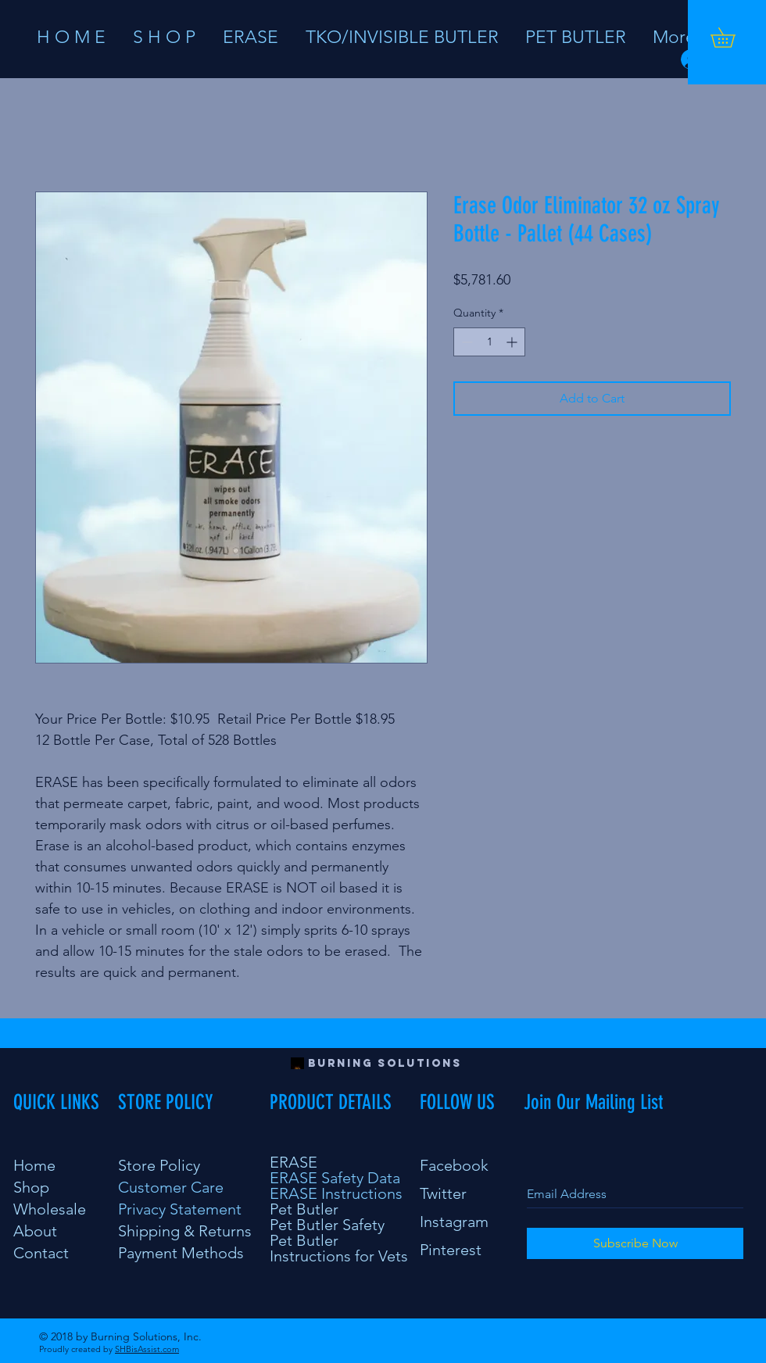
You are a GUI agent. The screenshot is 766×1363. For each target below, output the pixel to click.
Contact (41, 1252)
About (35, 1231)
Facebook (454, 1165)
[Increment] (513, 342)
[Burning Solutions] (385, 1063)
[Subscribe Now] (635, 1243)
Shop (31, 1187)
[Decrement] (465, 342)
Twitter (443, 1193)
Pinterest (450, 1249)
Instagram (454, 1221)
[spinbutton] (489, 342)
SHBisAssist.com (147, 1348)
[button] (732, 37)
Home (34, 1165)
